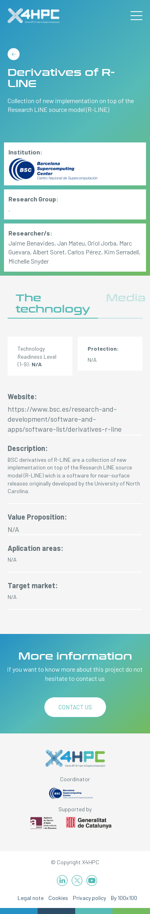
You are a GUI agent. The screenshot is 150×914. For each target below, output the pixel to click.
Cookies (58, 897)
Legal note (31, 897)
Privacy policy (89, 897)
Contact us (75, 707)
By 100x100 (124, 897)
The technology (53, 303)
